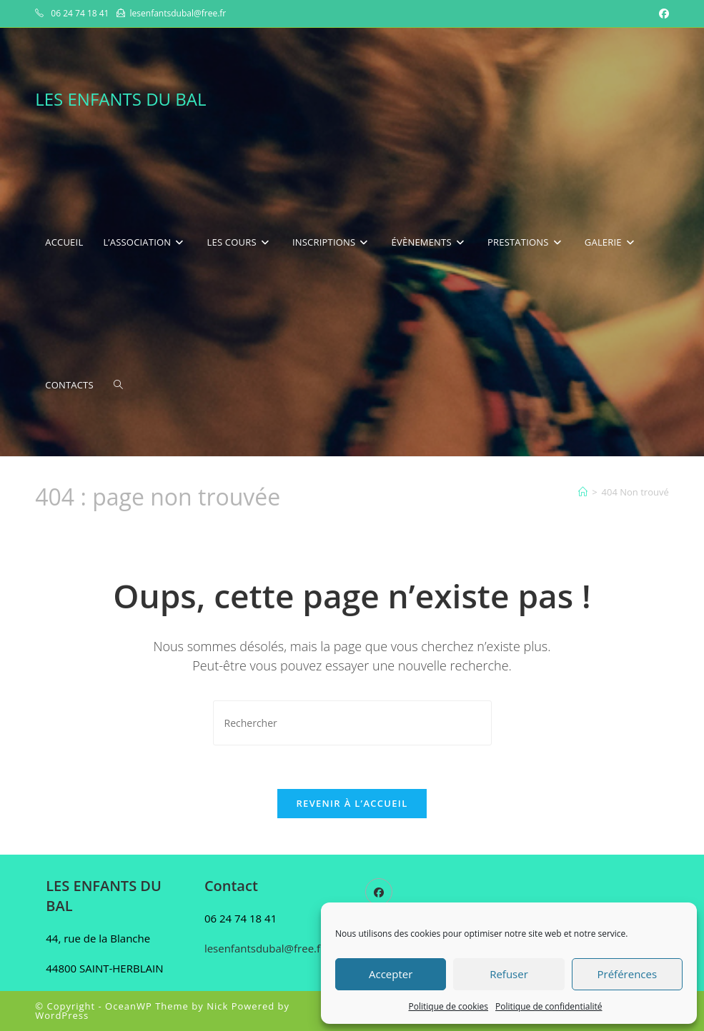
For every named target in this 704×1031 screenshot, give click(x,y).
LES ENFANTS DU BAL (120, 99)
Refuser (509, 974)
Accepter (390, 974)
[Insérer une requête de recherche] (352, 722)
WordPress (62, 1015)
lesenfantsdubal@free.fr (264, 948)
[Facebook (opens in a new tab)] (662, 13)
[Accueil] (583, 492)
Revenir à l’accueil (351, 803)
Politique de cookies (449, 1006)
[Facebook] (378, 891)
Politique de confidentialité (548, 1006)
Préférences (628, 974)
